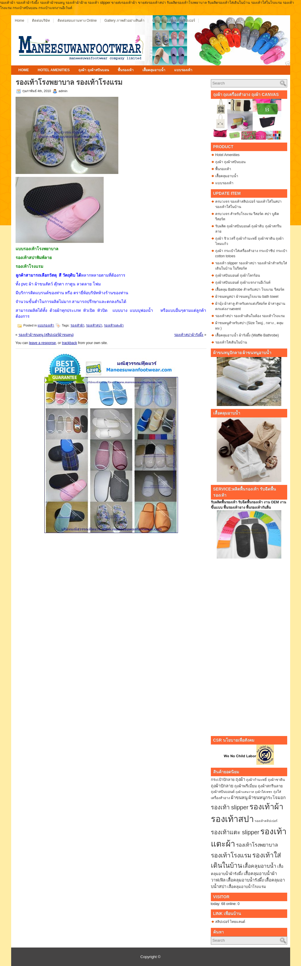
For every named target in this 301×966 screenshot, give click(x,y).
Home (19, 20)
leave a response (42, 343)
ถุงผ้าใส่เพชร (263, 792)
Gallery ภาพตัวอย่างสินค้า (124, 20)
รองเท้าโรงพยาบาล (257, 845)
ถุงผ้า (240, 779)
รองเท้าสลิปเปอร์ (266, 821)
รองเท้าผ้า (77, 325)
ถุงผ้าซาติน (276, 780)
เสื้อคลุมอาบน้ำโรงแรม (246, 886)
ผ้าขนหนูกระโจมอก (267, 797)
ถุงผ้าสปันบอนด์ (223, 792)
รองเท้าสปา (94, 325)
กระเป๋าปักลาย (223, 779)
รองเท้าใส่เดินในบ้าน (231, 342)
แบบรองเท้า (183, 70)
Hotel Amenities (54, 70)
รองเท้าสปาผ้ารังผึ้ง (188, 335)
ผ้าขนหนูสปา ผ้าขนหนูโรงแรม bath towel (246, 297)
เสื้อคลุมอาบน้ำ (153, 70)
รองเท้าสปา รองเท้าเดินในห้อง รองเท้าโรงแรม (250, 316)
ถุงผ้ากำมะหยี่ (256, 780)
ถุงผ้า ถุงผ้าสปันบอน (93, 70)
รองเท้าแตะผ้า (114, 325)
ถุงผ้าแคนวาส (245, 792)
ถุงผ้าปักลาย (222, 786)
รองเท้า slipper (229, 807)
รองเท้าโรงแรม (231, 855)
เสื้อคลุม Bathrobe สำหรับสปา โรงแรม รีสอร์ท (249, 289)
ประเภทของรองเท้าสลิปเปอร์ (173, 20)
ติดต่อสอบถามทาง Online (77, 20)
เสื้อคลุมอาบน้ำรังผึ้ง (245, 880)
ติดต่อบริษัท (41, 20)
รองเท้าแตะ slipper (235, 832)
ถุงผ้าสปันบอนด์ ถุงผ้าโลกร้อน (237, 275)
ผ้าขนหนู (239, 797)
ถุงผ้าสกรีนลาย (270, 786)
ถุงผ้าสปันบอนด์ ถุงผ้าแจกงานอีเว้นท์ (242, 282)
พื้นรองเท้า (126, 70)
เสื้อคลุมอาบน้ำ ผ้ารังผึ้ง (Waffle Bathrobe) (247, 335)
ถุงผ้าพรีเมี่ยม (245, 786)
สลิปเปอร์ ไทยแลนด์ (230, 922)
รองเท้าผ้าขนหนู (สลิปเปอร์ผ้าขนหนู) (46, 335)
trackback (69, 343)
